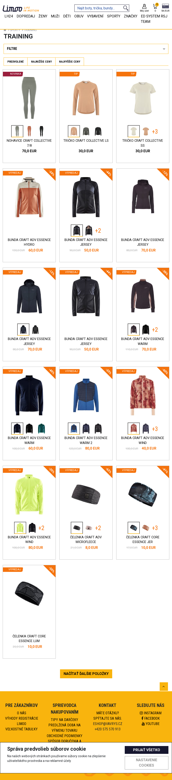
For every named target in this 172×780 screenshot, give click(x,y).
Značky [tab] (130, 16)
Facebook (151, 718)
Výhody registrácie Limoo (21, 721)
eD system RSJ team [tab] (154, 19)
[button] (165, 8)
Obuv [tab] (79, 16)
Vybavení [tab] (95, 16)
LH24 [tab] (8, 16)
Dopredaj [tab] (26, 16)
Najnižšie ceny (41, 61)
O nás (21, 713)
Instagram (150, 713)
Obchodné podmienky (64, 736)
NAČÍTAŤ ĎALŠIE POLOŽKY (86, 674)
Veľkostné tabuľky (21, 729)
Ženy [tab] (43, 16)
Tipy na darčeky (64, 720)
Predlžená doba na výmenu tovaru (64, 728)
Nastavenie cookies (146, 762)
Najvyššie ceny (69, 61)
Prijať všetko (146, 750)
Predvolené (15, 61)
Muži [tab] (55, 16)
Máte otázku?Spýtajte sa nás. (107, 716)
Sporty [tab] (113, 16)
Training (30, 30)
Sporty (15, 30)
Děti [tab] (67, 16)
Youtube (150, 724)
